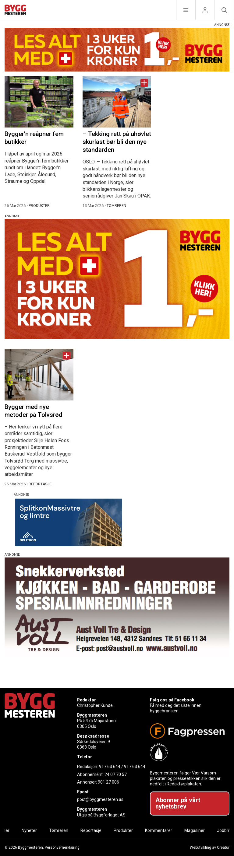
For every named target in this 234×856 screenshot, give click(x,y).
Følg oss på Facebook (172, 699)
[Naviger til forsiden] (15, 11)
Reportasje (90, 830)
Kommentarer (158, 830)
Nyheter (29, 830)
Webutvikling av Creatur (209, 847)
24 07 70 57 (116, 774)
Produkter (123, 830)
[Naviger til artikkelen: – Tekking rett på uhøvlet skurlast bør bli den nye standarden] (117, 102)
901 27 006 (108, 782)
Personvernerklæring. (62, 847)
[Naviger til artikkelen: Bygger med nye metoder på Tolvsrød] (39, 374)
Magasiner (194, 830)
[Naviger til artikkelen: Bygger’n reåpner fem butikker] (39, 102)
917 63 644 (109, 766)
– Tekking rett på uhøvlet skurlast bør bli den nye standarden (117, 141)
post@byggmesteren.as (100, 799)
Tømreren (58, 830)
